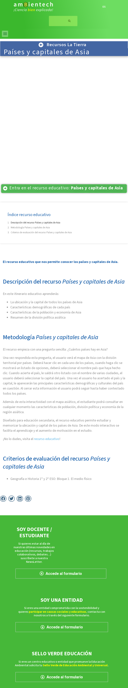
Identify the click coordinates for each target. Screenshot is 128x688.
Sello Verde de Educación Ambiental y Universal (75, 665)
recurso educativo (46, 439)
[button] (5, 34)
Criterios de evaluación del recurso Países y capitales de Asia (41, 232)
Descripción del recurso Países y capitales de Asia (35, 222)
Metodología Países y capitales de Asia (30, 227)
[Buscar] (69, 21)
